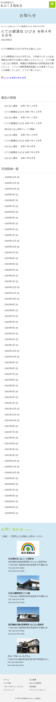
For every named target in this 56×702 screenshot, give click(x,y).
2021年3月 (10, 449)
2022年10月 (10, 356)
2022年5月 (10, 385)
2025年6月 (10, 212)
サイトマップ (9, 690)
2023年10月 (10, 298)
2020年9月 (10, 478)
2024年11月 (10, 241)
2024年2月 (10, 275)
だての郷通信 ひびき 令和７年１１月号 (23, 123)
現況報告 (32, 687)
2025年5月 (10, 217)
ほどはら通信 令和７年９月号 (20, 146)
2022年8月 (10, 368)
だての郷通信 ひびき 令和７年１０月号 (23, 140)
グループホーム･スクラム (13, 687)
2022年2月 (10, 397)
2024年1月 (10, 281)
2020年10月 (10, 472)
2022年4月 (10, 391)
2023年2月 (10, 339)
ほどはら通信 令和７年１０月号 (21, 135)
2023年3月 (10, 333)
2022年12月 (10, 351)
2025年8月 (10, 200)
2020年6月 (10, 495)
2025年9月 (10, 194)
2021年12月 (10, 408)
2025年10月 (10, 189)
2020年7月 (10, 490)
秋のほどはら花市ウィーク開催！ (20, 129)
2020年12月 (10, 461)
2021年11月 (10, 414)
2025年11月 (10, 183)
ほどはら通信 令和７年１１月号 (21, 117)
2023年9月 (10, 304)
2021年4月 (10, 443)
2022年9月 (10, 362)
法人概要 (32, 680)
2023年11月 (10, 293)
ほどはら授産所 (35, 683)
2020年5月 (10, 501)
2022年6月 (10, 380)
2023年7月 (10, 316)
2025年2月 (10, 229)
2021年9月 (10, 426)
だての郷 (7, 683)
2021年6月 (10, 437)
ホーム (3, 26)
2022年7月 (10, 374)
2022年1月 (10, 403)
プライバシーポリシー (37, 690)
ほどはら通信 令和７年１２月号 (21, 106)
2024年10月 (10, 246)
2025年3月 (10, 223)
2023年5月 (10, 328)
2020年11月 (10, 466)
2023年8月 (10, 310)
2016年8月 (10, 513)
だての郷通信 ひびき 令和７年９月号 (22, 152)
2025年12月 (10, 177)
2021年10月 (10, 420)
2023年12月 (10, 287)
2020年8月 (10, 484)
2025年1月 (10, 235)
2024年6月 (10, 258)
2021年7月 (10, 432)
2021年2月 (10, 455)
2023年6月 (10, 322)
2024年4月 (10, 270)
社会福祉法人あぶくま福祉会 (30, 698)
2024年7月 (10, 252)
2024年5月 (10, 264)
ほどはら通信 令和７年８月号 (20, 158)
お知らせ (11, 26)
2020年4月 (10, 507)
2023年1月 (10, 345)
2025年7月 (10, 206)
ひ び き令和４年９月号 (15, 78)
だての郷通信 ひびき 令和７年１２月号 (23, 112)
